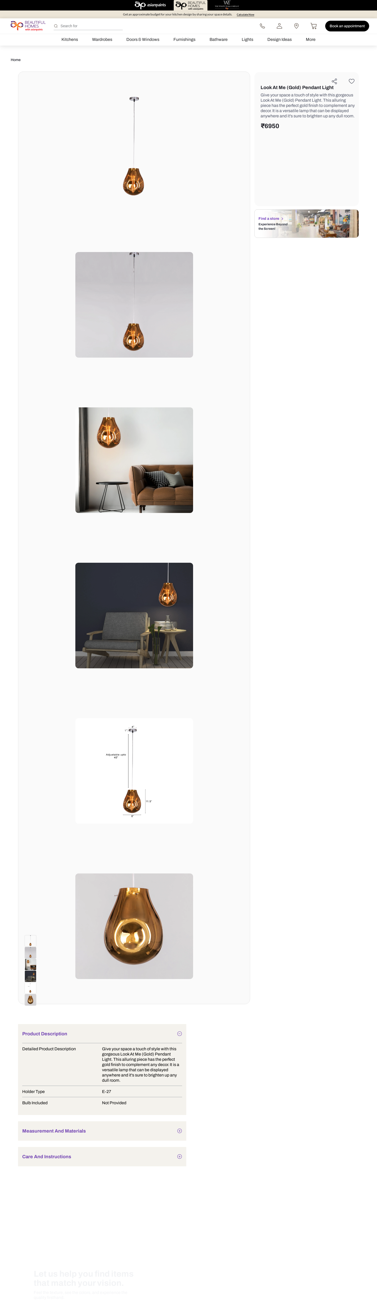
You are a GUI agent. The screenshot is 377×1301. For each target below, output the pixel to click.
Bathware (219, 39)
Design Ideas (279, 39)
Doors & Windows (142, 39)
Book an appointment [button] (347, 26)
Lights (247, 39)
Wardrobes (102, 39)
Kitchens (69, 39)
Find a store (273, 219)
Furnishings (184, 39)
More (311, 39)
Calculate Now (245, 14)
